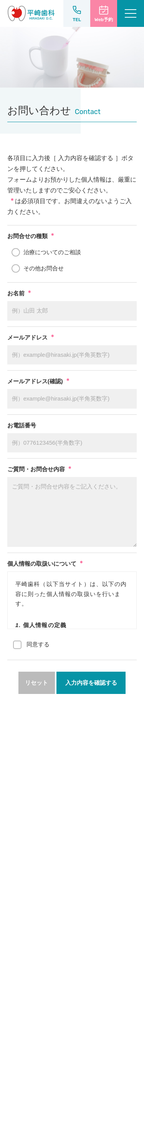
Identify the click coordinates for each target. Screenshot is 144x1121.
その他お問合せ (43, 268)
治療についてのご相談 (52, 252)
